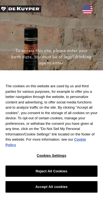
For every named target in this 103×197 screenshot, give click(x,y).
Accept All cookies (51, 187)
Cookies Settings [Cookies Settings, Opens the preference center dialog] (51, 155)
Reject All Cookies (51, 171)
